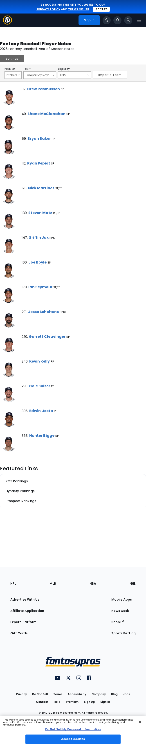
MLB (52, 583)
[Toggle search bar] (128, 20)
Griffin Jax (39, 237)
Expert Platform (23, 622)
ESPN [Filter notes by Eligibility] (74, 75)
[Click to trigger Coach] (107, 20)
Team (27, 69)
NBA (93, 583)
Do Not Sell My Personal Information (73, 729)
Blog (114, 694)
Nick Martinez (41, 188)
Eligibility (64, 69)
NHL (133, 583)
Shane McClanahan (46, 113)
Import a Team (110, 75)
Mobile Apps (121, 599)
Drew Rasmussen (43, 89)
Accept (101, 9)
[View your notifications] (117, 20)
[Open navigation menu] (139, 20)
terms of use (78, 9)
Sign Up (89, 702)
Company (99, 694)
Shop (117, 622)
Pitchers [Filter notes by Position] (13, 75)
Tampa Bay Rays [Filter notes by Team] (39, 75)
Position (9, 69)
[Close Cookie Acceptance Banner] (140, 722)
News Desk (120, 611)
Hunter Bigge (41, 435)
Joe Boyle (37, 262)
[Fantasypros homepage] (7, 23)
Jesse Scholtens (43, 311)
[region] (73, 731)
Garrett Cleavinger (47, 336)
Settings (12, 59)
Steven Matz (40, 212)
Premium (72, 702)
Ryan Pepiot (38, 163)
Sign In (105, 702)
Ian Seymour (40, 287)
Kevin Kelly (39, 361)
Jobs (126, 694)
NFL (13, 583)
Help (57, 702)
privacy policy (48, 9)
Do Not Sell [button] (40, 694)
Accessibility (77, 694)
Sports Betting (123, 633)
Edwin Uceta (41, 410)
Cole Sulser (39, 386)
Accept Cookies (73, 739)
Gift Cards (19, 633)
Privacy (21, 694)
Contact (42, 702)
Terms (57, 694)
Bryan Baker (39, 138)
